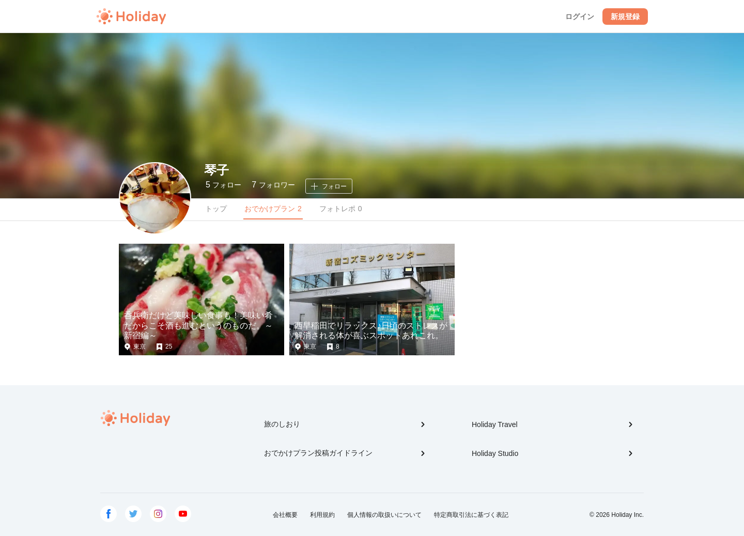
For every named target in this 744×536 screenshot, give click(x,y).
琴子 (216, 170)
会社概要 (285, 514)
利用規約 (322, 514)
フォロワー (273, 184)
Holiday (131, 16)
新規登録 (625, 16)
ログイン (579, 16)
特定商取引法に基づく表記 (471, 514)
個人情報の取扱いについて (384, 514)
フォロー (223, 184)
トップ (216, 208)
